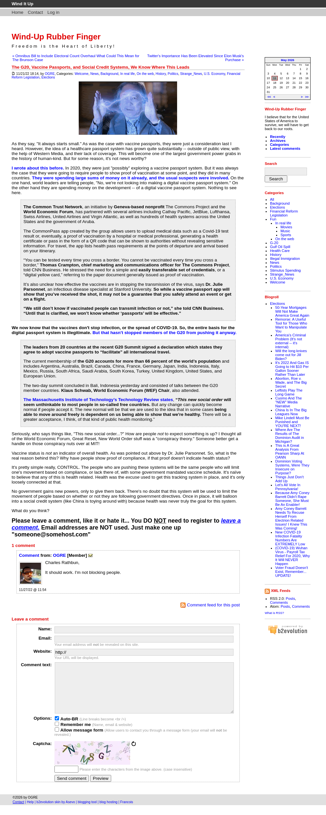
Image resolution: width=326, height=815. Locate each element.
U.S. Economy (214, 74)
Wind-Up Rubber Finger (55, 36)
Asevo (70, 812)
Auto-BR (66, 728)
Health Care (280, 251)
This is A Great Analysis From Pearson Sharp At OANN (289, 451)
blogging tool (87, 812)
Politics (173, 74)
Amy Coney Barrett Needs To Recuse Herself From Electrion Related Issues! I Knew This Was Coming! (291, 518)
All (272, 199)
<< (269, 97)
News (94, 74)
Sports (285, 235)
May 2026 (288, 60)
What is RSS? (274, 613)
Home (17, 12)
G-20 (274, 243)
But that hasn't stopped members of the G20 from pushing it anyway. (164, 332)
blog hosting (108, 812)
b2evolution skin (48, 812)
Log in (54, 12)
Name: (45, 628)
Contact (35, 12)
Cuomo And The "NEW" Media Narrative (288, 402)
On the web (145, 74)
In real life (127, 74)
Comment (29, 555)
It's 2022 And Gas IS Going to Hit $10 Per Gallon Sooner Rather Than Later (292, 368)
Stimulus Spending (285, 270)
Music (285, 231)
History (161, 74)
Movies (286, 227)
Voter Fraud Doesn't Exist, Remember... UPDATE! (291, 571)
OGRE (50, 74)
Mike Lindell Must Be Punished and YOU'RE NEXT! (292, 422)
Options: (43, 728)
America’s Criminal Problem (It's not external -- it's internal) (290, 341)
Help (30, 812)
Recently (277, 137)
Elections (48, 77)
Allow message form (79, 739)
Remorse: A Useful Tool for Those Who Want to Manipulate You (291, 325)
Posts (290, 598)
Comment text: (36, 664)
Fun (273, 219)
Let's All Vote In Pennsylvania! (287, 487)
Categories (279, 145)
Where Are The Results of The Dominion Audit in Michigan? (289, 435)
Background (109, 74)
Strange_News (191, 74)
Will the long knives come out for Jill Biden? (291, 355)
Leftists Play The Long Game (288, 392)
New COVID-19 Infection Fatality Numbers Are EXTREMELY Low (290, 538)
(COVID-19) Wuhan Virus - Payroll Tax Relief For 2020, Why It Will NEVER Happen (292, 556)
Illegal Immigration (285, 258)
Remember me (73, 734)
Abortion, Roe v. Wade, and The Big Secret (291, 382)
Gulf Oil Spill (280, 247)
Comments (279, 602)
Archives (278, 141)
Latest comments (285, 148)
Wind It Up (22, 3)
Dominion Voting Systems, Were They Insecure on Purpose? (292, 467)
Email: (44, 638)
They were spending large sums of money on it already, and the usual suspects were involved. (130, 177)
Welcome (81, 74)
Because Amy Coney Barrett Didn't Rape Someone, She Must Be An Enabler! (292, 499)
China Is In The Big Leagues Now (291, 412)
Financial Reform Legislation (284, 213)
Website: (42, 651)
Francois (126, 812)
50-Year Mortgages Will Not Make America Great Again (292, 311)
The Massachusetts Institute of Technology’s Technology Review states (98, 399)
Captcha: (42, 753)
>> (307, 97)
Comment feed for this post (210, 604)
